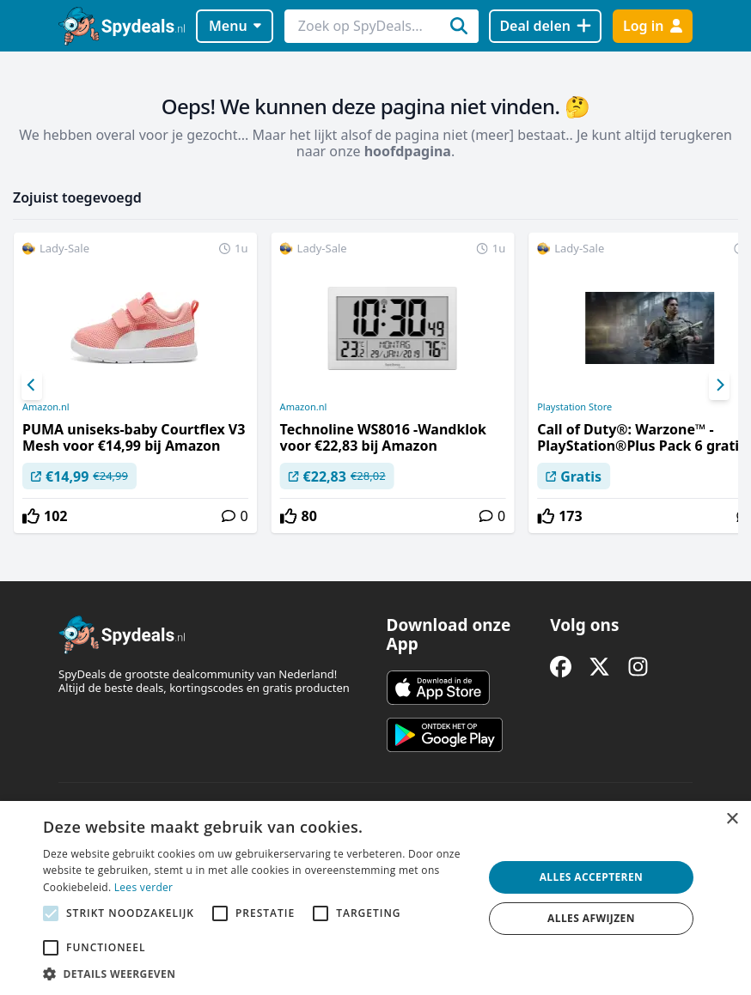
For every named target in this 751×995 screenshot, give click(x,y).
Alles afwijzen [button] (591, 918)
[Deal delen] (545, 26)
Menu (235, 25)
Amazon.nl (46, 407)
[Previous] (31, 385)
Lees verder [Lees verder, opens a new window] (144, 887)
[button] (256, 973)
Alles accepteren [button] (592, 877)
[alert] (375, 898)
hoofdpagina (407, 151)
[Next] (719, 385)
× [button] (731, 819)
